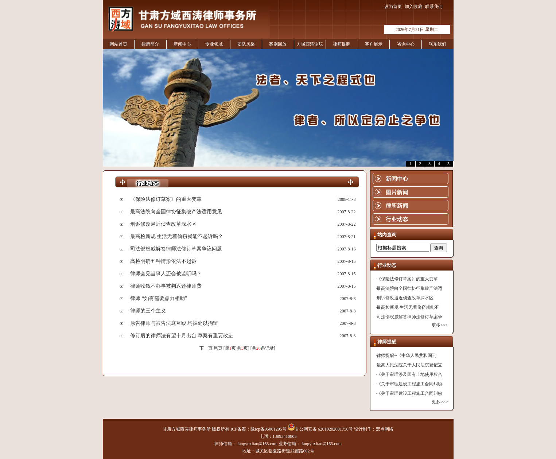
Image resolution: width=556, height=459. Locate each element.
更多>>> (440, 325)
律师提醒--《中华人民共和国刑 (406, 355)
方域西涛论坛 (310, 44)
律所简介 (150, 44)
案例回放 (278, 44)
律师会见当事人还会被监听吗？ (166, 273)
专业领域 (214, 44)
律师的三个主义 (148, 311)
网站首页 (118, 44)
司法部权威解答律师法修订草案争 (409, 316)
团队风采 (246, 44)
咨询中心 (406, 44)
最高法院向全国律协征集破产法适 (409, 288)
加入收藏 (413, 6)
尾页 (218, 348)
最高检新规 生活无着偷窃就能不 (408, 307)
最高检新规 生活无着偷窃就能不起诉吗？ (176, 236)
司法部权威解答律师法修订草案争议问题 (176, 249)
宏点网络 (384, 429)
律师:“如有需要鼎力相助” (158, 298)
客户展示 (373, 44)
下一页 (206, 348)
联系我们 (434, 6)
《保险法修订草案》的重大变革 (166, 199)
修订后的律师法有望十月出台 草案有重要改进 (182, 335)
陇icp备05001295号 (268, 429)
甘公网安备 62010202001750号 (320, 429)
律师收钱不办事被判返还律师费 (166, 286)
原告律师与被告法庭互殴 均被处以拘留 (174, 323)
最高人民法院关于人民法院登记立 (409, 364)
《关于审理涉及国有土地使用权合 (409, 374)
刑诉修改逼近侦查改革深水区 (163, 224)
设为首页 (393, 6)
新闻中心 (182, 44)
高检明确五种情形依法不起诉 (163, 261)
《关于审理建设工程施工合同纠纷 (409, 383)
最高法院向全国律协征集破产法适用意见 (176, 211)
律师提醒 (341, 44)
